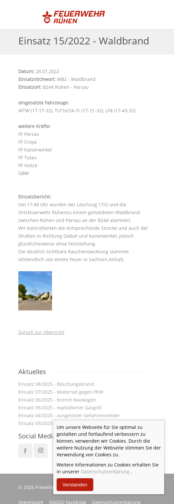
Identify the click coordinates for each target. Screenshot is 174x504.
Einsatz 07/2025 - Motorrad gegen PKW (60, 392)
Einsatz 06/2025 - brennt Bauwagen (57, 400)
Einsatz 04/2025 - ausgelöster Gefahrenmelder (69, 415)
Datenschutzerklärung (105, 471)
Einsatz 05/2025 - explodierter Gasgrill (60, 407)
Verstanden (74, 484)
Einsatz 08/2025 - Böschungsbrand (56, 384)
